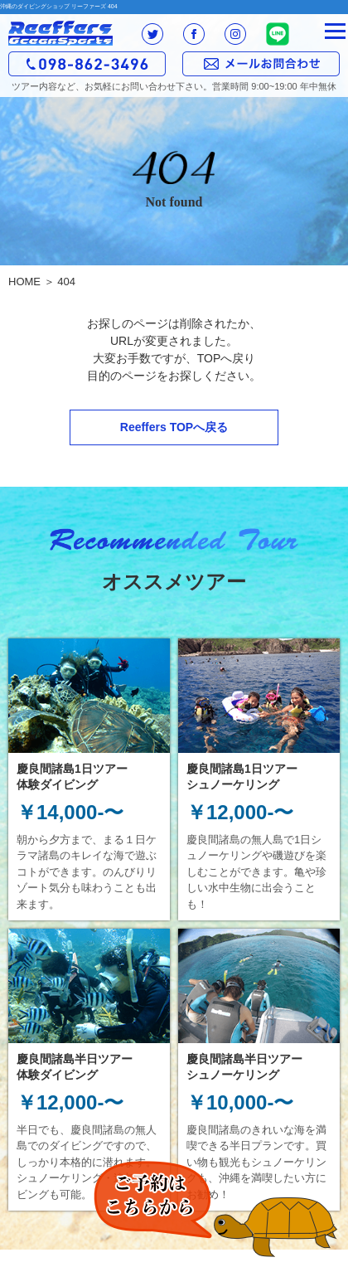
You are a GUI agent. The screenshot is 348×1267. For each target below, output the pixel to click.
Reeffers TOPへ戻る (174, 427)
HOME (24, 281)
